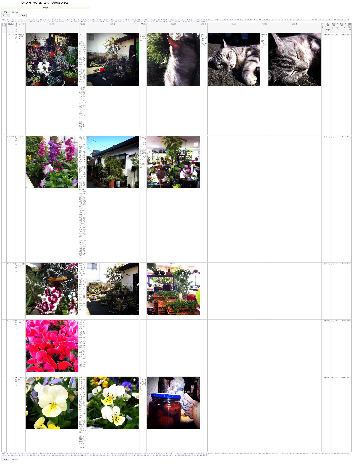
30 (69, 20)
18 (41, 20)
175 (122, 22)
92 (216, 20)
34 (79, 20)
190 (170, 22)
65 (152, 20)
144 (25, 22)
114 (279, 20)
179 (135, 22)
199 (198, 22)
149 (41, 22)
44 (102, 20)
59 (138, 20)
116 (285, 20)
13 (29, 20)
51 (119, 20)
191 (173, 22)
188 (163, 22)
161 (78, 22)
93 (218, 20)
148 (37, 22)
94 (220, 20)
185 (154, 22)
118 (291, 20)
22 (50, 20)
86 (201, 20)
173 (116, 22)
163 (85, 22)
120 (297, 20)
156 (63, 22)
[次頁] (205, 22)
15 (34, 20)
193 (179, 22)
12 (27, 20)
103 (244, 20)
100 (235, 20)
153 (53, 22)
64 (149, 20)
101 (238, 20)
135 (345, 20)
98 (230, 20)
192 (176, 22)
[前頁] (4, 20)
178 (132, 22)
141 (15, 22)
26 (60, 20)
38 (88, 20)
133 (338, 20)
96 (225, 20)
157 (66, 22)
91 (213, 20)
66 (154, 20)
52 (121, 20)
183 (148, 22)
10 (22, 20)
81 (190, 20)
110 (266, 20)
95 (223, 20)
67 (157, 20)
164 (88, 22)
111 (269, 20)
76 (178, 20)
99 (232, 20)
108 (260, 20)
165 (91, 22)
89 (209, 20)
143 (22, 22)
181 (141, 22)
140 (12, 22)
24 (55, 20)
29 (67, 20)
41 (95, 20)
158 (69, 22)
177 (129, 22)
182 (144, 22)
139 (9, 22)
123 (307, 20)
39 (90, 20)
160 (75, 22)
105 (251, 20)
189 (167, 22)
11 (24, 20)
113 (276, 20)
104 (248, 20)
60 (140, 20)
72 (168, 20)
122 (304, 20)
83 (194, 20)
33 (76, 20)
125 (313, 20)
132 (335, 20)
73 (171, 20)
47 (109, 20)
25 (57, 20)
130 (329, 20)
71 (166, 20)
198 (195, 22)
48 (112, 20)
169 (104, 22)
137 (3, 22)
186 (157, 22)
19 (43, 20)
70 (164, 20)
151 (47, 22)
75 (175, 20)
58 (135, 20)
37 (86, 20)
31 (71, 20)
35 (81, 20)
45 (105, 20)
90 (211, 20)
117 (288, 20)
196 (189, 22)
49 (114, 20)
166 (94, 22)
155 (59, 22)
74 (173, 20)
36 (83, 20)
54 (126, 20)
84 (197, 20)
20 (45, 20)
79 (185, 20)
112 (272, 20)
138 (6, 22)
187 (160, 22)
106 (254, 20)
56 (131, 20)
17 (38, 20)
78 (183, 20)
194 (182, 22)
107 (257, 20)
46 (107, 20)
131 (332, 20)
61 (142, 20)
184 (151, 22)
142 (18, 22)
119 (294, 20)
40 (93, 20)
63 (147, 20)
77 (180, 20)
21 (48, 20)
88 (206, 20)
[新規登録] (14, 12)
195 (185, 22)
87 (204, 20)
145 (28, 22)
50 (116, 20)
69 (161, 20)
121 (300, 20)
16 (36, 20)
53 (123, 20)
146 (31, 22)
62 (145, 20)
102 (241, 20)
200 (201, 22)
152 (50, 22)
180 (138, 22)
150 (44, 22)
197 (192, 22)
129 (326, 20)
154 (56, 22)
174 (119, 22)
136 (348, 20)
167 (97, 22)
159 (72, 22)
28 (64, 20)
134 (341, 20)
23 (53, 20)
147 (34, 22)
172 (113, 22)
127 (319, 20)
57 (133, 20)
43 (100, 20)
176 (126, 22)
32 (74, 20)
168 (100, 22)
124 (310, 20)
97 (227, 20)
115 (282, 20)
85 (199, 20)
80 (187, 20)
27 (62, 20)
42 (97, 20)
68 (159, 20)
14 (31, 20)
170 (107, 22)
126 (316, 20)
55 (128, 20)
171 (110, 22)
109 (263, 20)
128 (322, 20)
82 (192, 20)
